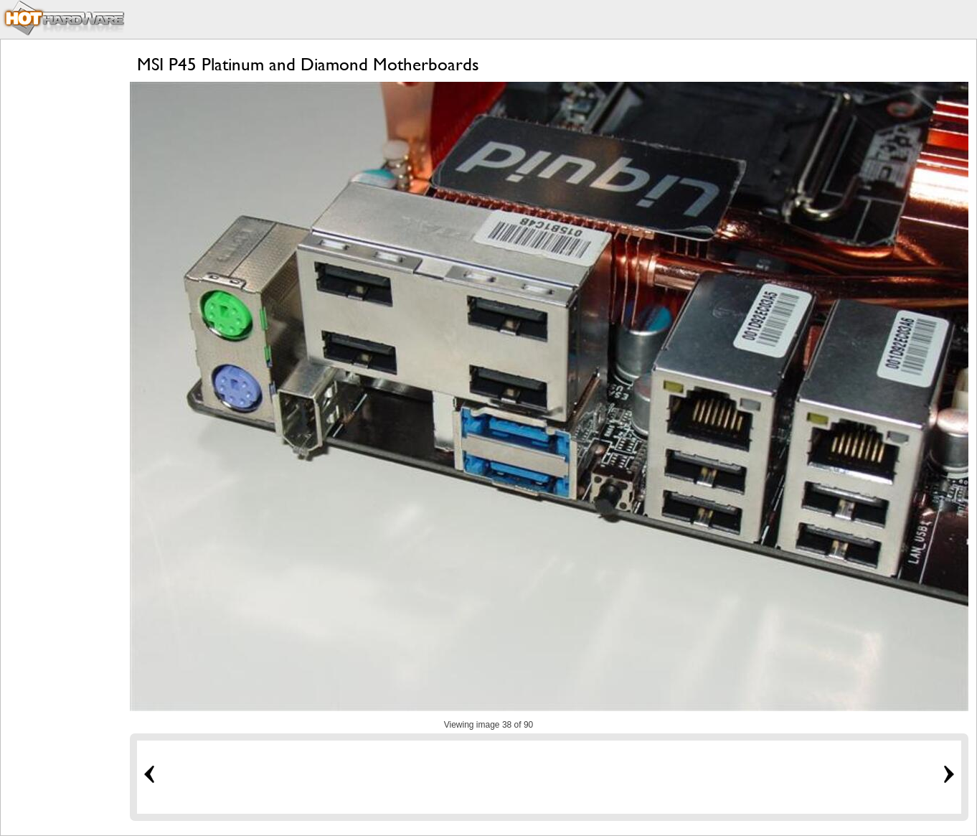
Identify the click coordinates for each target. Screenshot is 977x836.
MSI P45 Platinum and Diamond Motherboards (308, 64)
